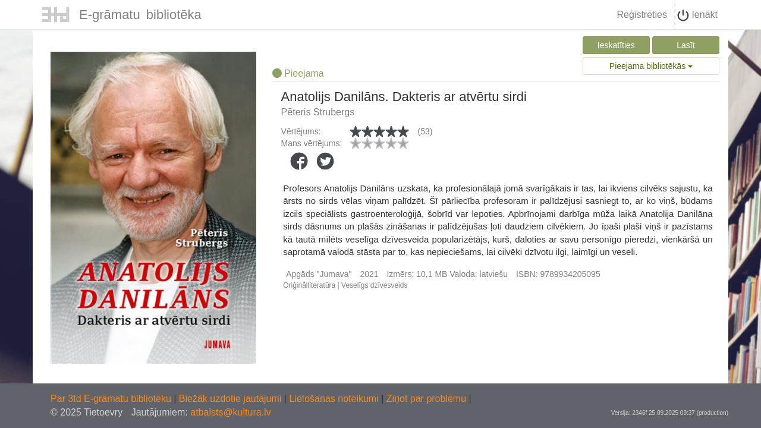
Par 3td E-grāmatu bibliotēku (112, 399)
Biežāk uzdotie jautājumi (231, 399)
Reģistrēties (641, 15)
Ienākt (697, 15)
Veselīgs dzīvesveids (374, 285)
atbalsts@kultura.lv (230, 412)
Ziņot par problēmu (426, 399)
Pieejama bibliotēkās (651, 66)
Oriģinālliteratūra (309, 285)
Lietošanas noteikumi (335, 399)
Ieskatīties (616, 45)
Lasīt (685, 45)
